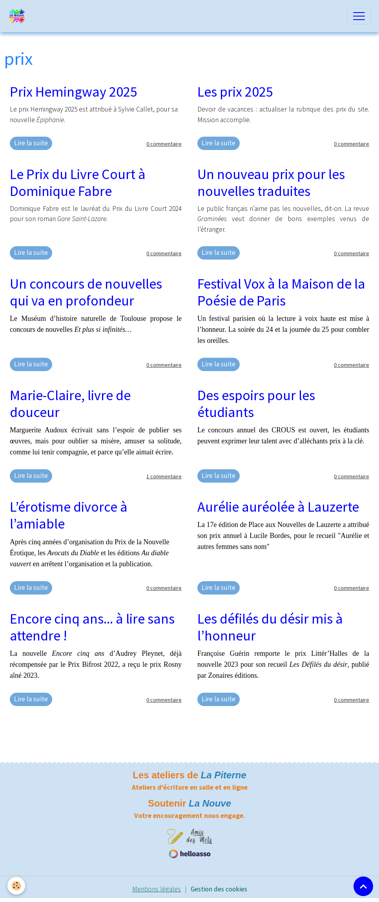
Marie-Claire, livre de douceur (70, 403)
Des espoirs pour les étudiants (256, 403)
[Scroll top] (363, 886)
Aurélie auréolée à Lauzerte (278, 507)
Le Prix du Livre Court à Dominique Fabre (78, 182)
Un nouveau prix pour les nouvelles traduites (271, 182)
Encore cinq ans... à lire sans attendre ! (92, 627)
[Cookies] (17, 886)
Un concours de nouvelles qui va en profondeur (86, 292)
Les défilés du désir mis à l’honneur (270, 627)
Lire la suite (31, 143)
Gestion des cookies (219, 889)
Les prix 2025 (235, 92)
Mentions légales (156, 889)
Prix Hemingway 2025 (73, 92)
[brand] (19, 16)
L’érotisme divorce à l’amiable (69, 515)
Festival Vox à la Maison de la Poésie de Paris (281, 292)
